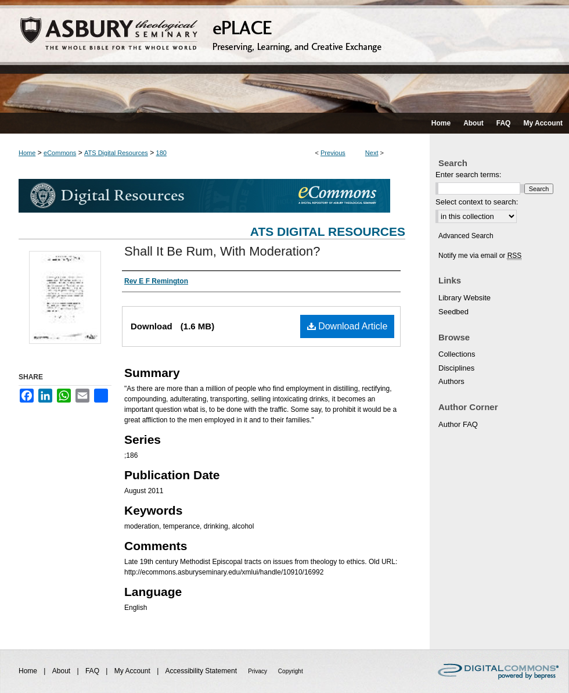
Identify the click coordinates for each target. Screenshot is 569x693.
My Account (133, 671)
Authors (451, 381)
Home (27, 152)
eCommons (60, 152)
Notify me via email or (479, 256)
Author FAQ (458, 424)
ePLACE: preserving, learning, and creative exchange (284, 56)
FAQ (93, 671)
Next (372, 152)
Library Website (464, 297)
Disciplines (456, 368)
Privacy (258, 671)
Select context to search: (476, 202)
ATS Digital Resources (116, 152)
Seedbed (453, 311)
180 (161, 152)
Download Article (347, 326)
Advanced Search (466, 236)
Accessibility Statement (202, 671)
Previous (332, 152)
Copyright (290, 671)
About (62, 671)
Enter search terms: (468, 174)
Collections (457, 354)
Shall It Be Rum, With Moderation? (222, 251)
